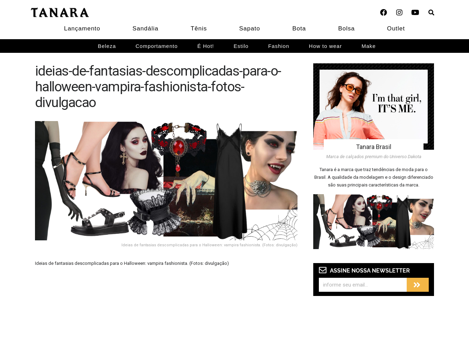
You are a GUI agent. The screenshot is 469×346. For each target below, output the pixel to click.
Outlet (396, 28)
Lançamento (82, 28)
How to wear (325, 46)
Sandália (146, 28)
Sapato (249, 28)
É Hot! (205, 46)
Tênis (199, 28)
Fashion (278, 46)
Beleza (107, 46)
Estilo (241, 46)
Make (369, 46)
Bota (299, 28)
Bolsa (346, 28)
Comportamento (156, 46)
